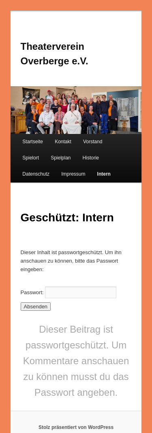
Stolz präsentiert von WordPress (76, 427)
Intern (104, 174)
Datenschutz (35, 174)
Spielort (30, 158)
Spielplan (61, 158)
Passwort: (69, 292)
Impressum (73, 174)
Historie (91, 158)
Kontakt (63, 141)
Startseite (32, 141)
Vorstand (92, 141)
